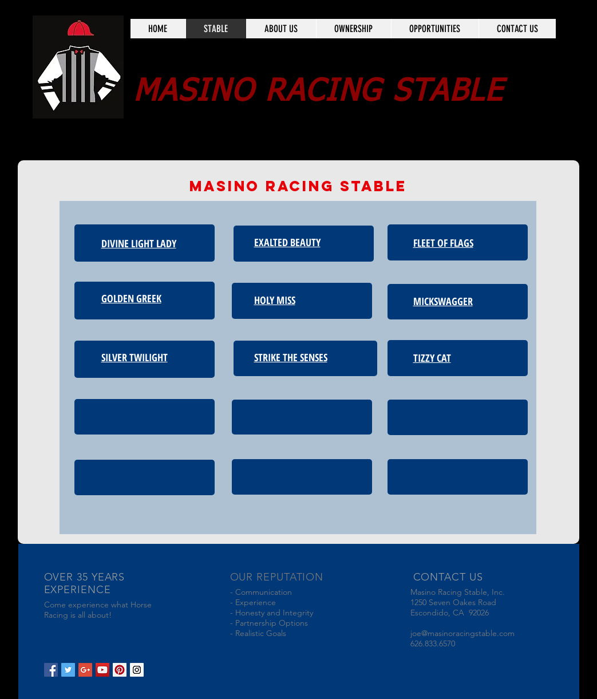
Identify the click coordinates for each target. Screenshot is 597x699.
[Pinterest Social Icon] (119, 670)
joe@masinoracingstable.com (462, 633)
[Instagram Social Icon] (137, 670)
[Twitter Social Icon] (68, 670)
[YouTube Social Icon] (102, 670)
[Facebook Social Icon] (51, 670)
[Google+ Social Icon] (85, 670)
